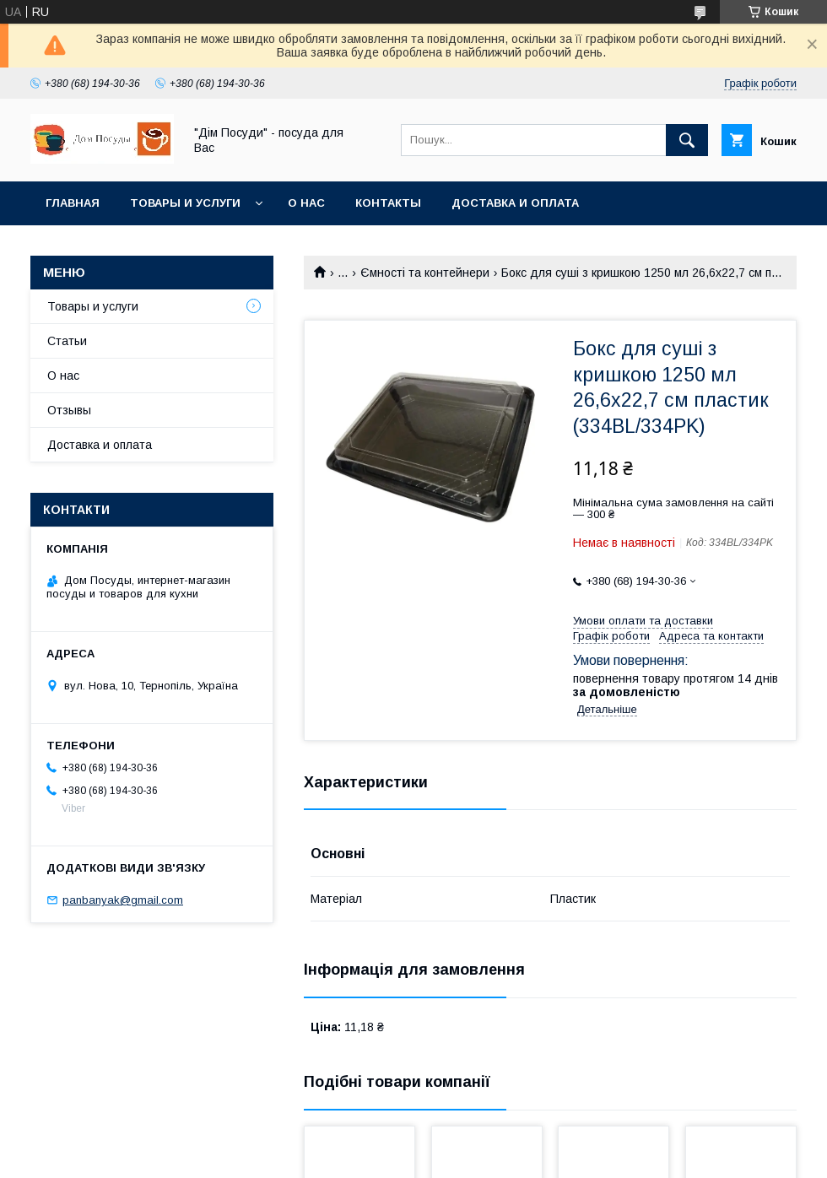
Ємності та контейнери (424, 272)
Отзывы (69, 410)
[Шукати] (687, 140)
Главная (73, 203)
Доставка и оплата (515, 203)
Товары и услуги (185, 203)
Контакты (388, 203)
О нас (306, 203)
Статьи (67, 341)
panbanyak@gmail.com (122, 900)
